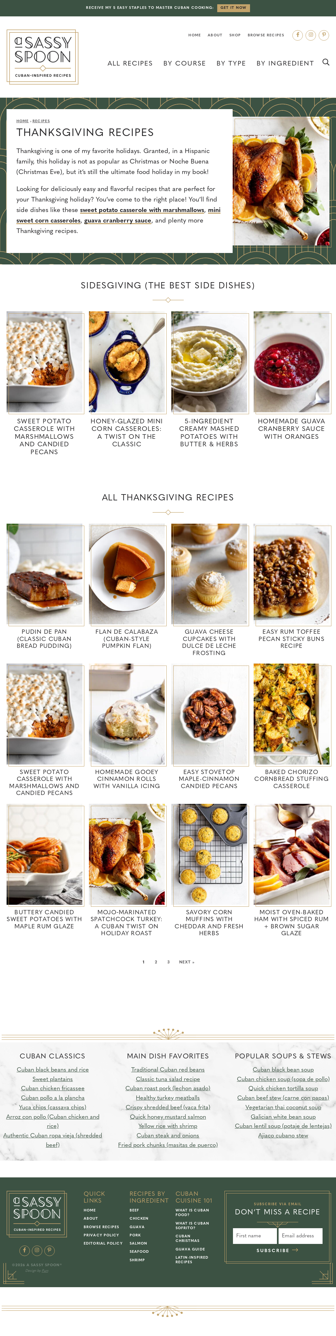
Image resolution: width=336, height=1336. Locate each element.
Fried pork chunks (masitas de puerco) (168, 1146)
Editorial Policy (103, 1245)
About (215, 35)
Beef (134, 1211)
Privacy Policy (101, 1236)
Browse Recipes (266, 35)
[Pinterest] (324, 35)
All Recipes (130, 64)
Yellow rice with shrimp (167, 1127)
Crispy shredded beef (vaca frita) (168, 1109)
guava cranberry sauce (137, 221)
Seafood (139, 1253)
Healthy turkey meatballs (168, 1099)
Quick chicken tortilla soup (283, 1090)
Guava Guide (190, 1250)
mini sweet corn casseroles (57, 221)
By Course (184, 64)
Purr (45, 1272)
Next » (187, 963)
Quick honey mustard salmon (168, 1118)
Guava (137, 1228)
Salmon (139, 1245)
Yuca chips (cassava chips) (52, 1109)
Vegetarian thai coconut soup (283, 1109)
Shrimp (137, 1261)
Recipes (41, 121)
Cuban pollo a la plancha (53, 1099)
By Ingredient (285, 64)
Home (194, 35)
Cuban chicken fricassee (53, 1090)
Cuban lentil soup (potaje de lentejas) (283, 1127)
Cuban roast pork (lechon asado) (167, 1090)
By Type (231, 64)
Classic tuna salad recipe (168, 1080)
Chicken (139, 1220)
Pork (135, 1236)
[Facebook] (297, 35)
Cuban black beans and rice (53, 1071)
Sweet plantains (52, 1080)
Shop (235, 35)
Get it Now (233, 8)
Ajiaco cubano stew (283, 1137)
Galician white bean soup (283, 1118)
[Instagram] (310, 35)
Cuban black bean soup (283, 1071)
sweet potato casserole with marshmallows (145, 210)
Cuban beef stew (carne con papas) (283, 1099)
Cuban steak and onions (167, 1137)
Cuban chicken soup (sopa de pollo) (283, 1080)
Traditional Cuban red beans (168, 1071)
